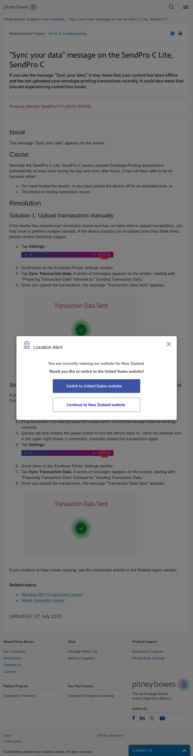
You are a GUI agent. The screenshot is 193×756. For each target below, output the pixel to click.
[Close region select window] (168, 344)
